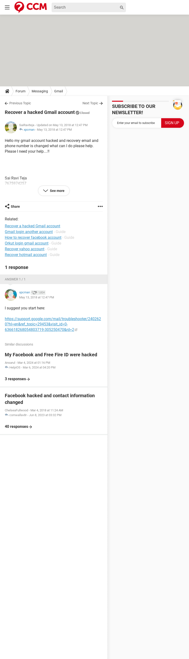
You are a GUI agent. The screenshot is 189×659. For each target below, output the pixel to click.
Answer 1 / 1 (15, 279)
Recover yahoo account (24, 249)
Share (15, 206)
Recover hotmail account (26, 254)
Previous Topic (20, 103)
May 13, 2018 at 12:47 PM (54, 129)
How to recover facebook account (33, 237)
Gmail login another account (29, 231)
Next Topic (90, 103)
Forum (20, 91)
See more (57, 191)
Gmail (58, 91)
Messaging (40, 91)
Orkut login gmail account (26, 243)
